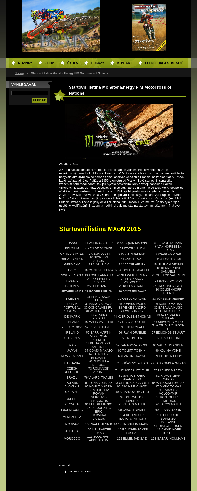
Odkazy (97, 63)
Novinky (19, 73)
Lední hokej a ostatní (164, 63)
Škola (72, 63)
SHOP (49, 63)
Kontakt (124, 63)
